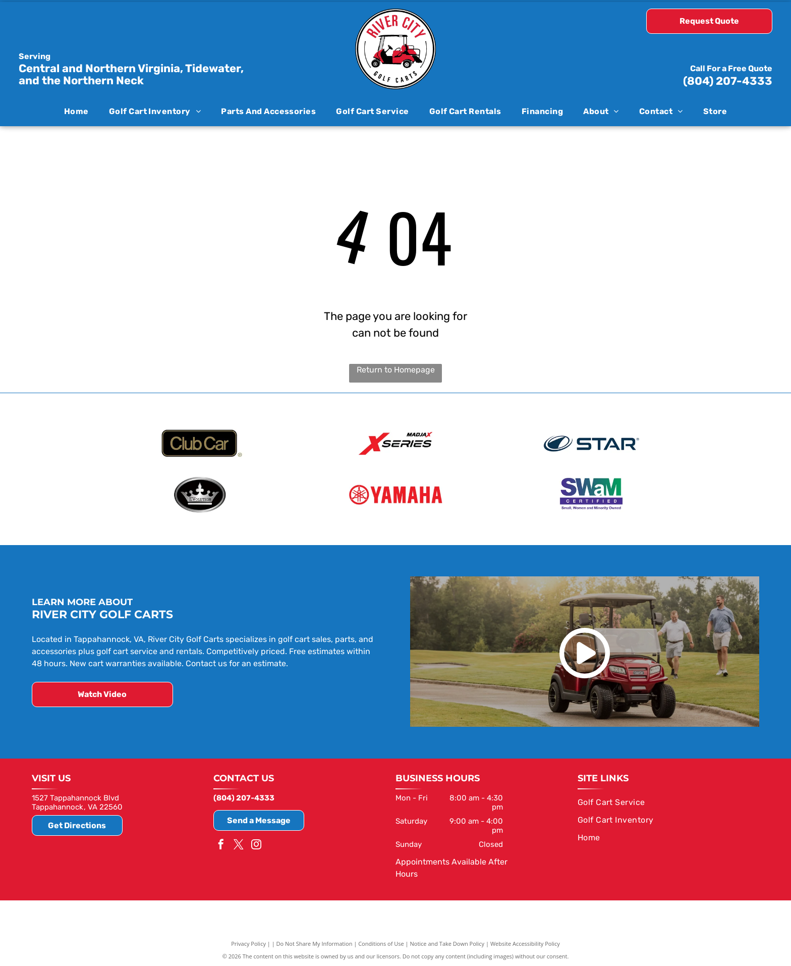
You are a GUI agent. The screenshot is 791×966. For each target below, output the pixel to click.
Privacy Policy (248, 942)
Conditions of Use (381, 942)
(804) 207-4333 (727, 81)
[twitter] (238, 844)
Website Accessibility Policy (525, 942)
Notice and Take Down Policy (447, 942)
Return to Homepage (396, 369)
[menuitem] (76, 110)
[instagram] (256, 844)
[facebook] (221, 844)
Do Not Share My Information (314, 942)
